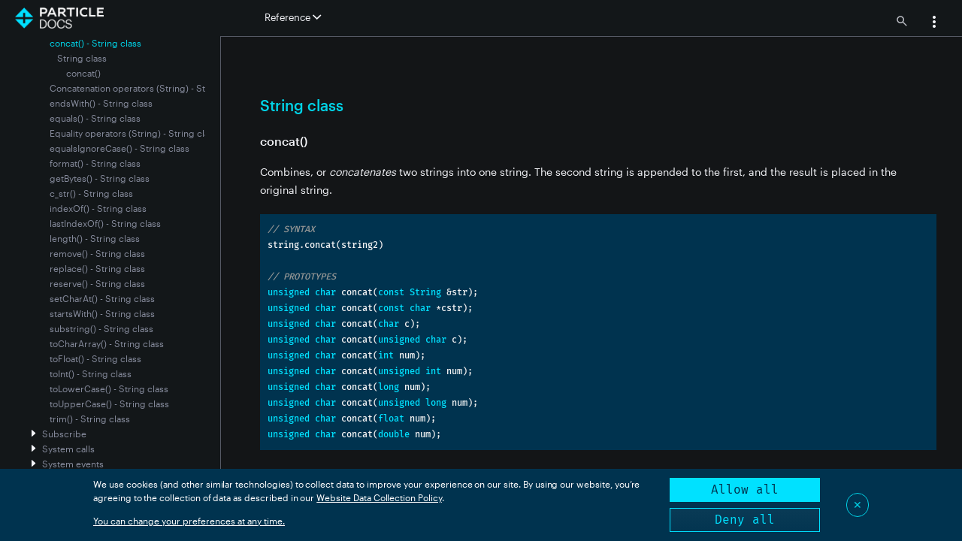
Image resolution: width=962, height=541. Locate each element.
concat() (83, 73)
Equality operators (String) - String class (134, 133)
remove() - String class (97, 253)
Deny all (745, 519)
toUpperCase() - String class (109, 403)
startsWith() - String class (102, 313)
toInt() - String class (91, 373)
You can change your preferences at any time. (189, 520)
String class (82, 58)
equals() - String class (95, 118)
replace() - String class (97, 268)
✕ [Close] (857, 504)
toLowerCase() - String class (109, 388)
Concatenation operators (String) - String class (148, 88)
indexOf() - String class (98, 208)
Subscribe (64, 433)
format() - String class (95, 163)
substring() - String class (101, 328)
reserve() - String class (97, 283)
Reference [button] (293, 17)
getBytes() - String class (100, 178)
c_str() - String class (91, 193)
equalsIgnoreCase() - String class (119, 148)
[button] (934, 23)
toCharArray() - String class (107, 343)
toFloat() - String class (95, 358)
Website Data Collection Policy (379, 497)
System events (73, 463)
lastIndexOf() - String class (105, 223)
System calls (68, 448)
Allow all (745, 489)
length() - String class (95, 238)
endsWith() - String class (101, 103)
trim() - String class (90, 418)
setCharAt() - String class (102, 298)
